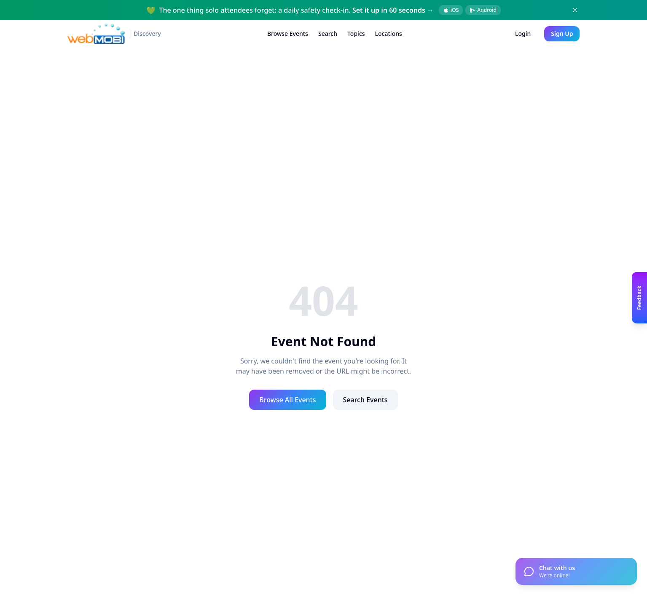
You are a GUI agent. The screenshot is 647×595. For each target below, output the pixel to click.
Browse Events (287, 34)
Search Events (365, 399)
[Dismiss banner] (575, 10)
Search (327, 34)
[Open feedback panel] (639, 297)
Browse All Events (287, 399)
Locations (388, 34)
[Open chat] (576, 571)
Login (523, 34)
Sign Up (562, 34)
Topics (356, 34)
